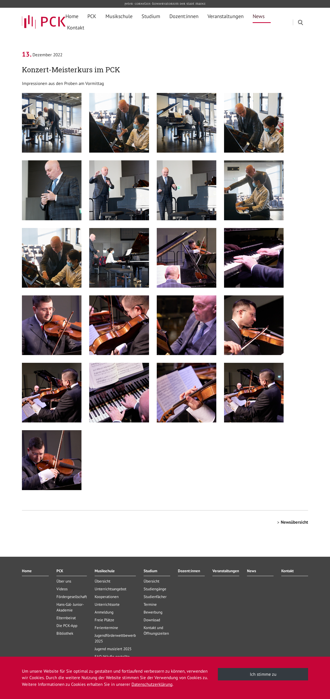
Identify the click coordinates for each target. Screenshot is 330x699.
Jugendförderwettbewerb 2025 (115, 638)
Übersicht (102, 581)
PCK (59, 570)
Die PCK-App (66, 625)
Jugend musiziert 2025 (113, 648)
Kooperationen (107, 596)
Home (27, 570)
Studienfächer (155, 596)
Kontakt (287, 570)
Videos (62, 588)
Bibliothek (64, 633)
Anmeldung (104, 612)
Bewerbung (153, 612)
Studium (150, 570)
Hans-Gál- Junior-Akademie (70, 607)
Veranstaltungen (225, 570)
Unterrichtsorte (107, 604)
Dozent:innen (189, 570)
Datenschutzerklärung (151, 684)
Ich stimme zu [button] (263, 674)
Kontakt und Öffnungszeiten (156, 630)
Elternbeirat (66, 617)
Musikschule (105, 570)
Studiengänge (155, 588)
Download (152, 619)
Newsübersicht (294, 522)
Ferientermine (106, 627)
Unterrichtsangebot (110, 588)
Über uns (63, 581)
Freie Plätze (104, 619)
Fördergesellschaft (71, 596)
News (251, 570)
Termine (150, 604)
